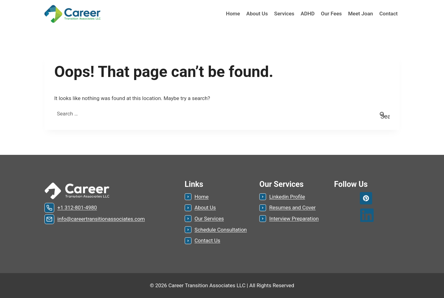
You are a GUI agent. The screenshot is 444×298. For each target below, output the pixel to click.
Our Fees (331, 13)
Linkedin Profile (287, 197)
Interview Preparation (294, 218)
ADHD (308, 13)
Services (284, 13)
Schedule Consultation (221, 230)
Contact (388, 13)
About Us (257, 13)
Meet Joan (360, 13)
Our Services (209, 218)
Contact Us (207, 240)
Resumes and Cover (292, 207)
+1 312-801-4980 (77, 207)
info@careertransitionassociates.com (101, 219)
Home (233, 13)
